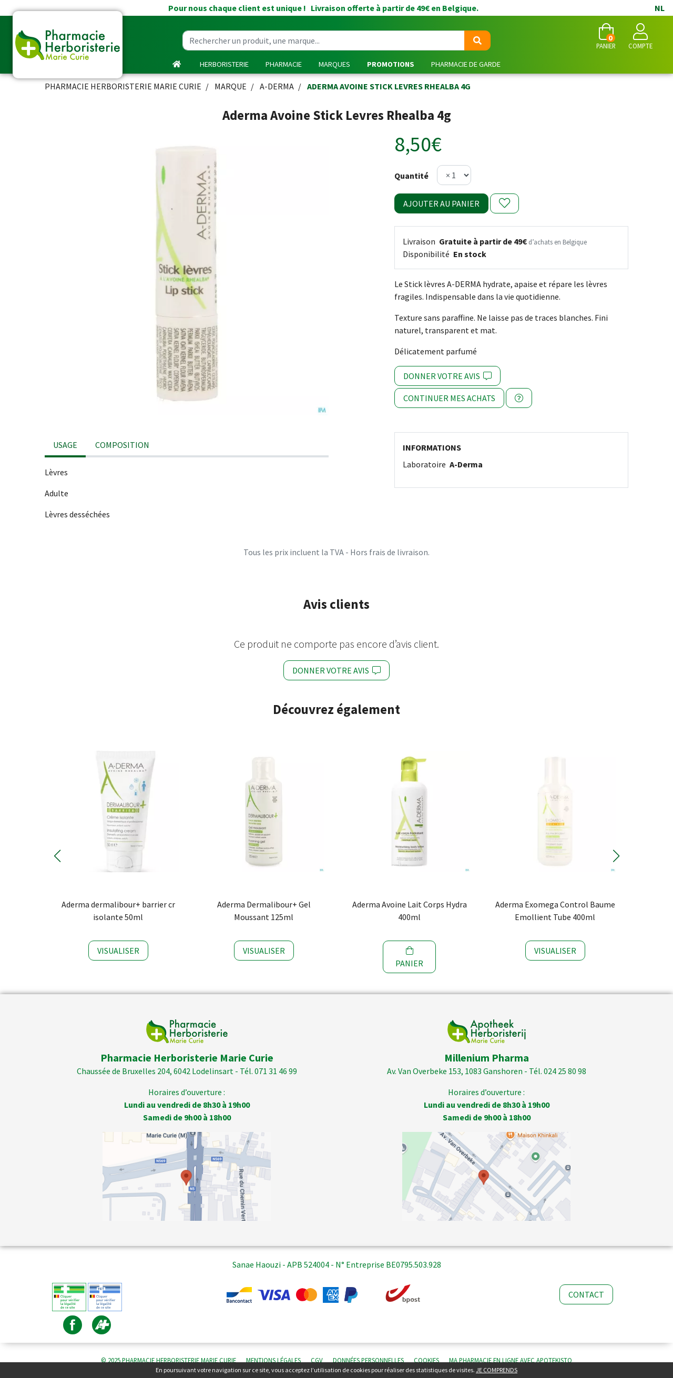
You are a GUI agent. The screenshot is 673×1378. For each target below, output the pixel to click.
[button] (57, 855)
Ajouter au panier (441, 203)
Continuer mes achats (449, 398)
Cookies (426, 1360)
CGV (317, 1360)
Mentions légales (273, 1360)
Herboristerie (224, 64)
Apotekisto (510, 1360)
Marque (231, 86)
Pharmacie (284, 64)
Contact (586, 1294)
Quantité (411, 175)
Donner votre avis (447, 376)
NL (660, 8)
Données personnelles (368, 1360)
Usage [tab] (65, 445)
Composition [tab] (122, 445)
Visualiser (118, 950)
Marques (334, 64)
